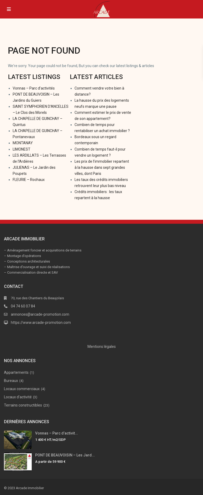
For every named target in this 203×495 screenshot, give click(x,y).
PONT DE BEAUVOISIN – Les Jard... (65, 455)
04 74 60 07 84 (23, 306)
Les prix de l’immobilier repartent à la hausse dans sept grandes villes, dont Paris (102, 167)
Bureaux (11, 381)
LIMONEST (21, 149)
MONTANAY (23, 143)
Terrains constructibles (23, 405)
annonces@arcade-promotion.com (40, 314)
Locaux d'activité (18, 397)
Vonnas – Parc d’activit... (56, 433)
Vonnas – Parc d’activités (34, 88)
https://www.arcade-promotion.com (41, 322)
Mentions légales (101, 346)
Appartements (16, 372)
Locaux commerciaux (22, 389)
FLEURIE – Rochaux (29, 180)
